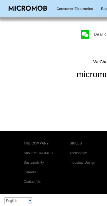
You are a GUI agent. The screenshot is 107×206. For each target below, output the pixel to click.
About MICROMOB (38, 153)
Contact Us (32, 182)
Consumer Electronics (74, 9)
